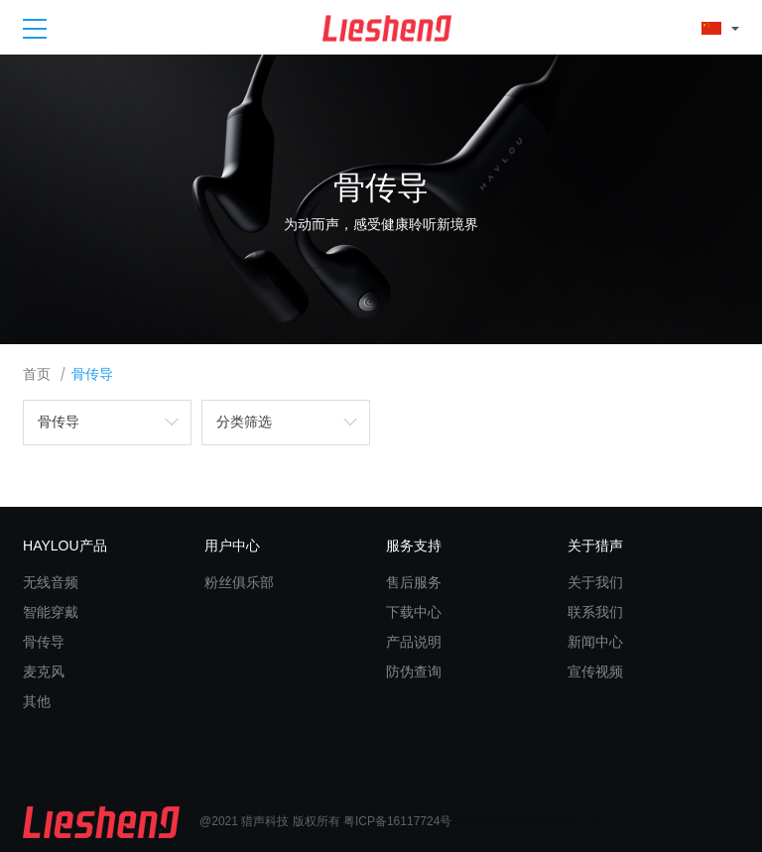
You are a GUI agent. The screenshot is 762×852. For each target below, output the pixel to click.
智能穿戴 (50, 612)
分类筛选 (244, 422)
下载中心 (414, 612)
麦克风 (43, 671)
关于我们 (595, 582)
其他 (37, 701)
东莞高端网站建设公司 (541, 821)
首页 (37, 374)
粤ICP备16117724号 (397, 821)
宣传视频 (595, 671)
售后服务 (414, 582)
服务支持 (414, 545)
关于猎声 (595, 545)
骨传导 (92, 374)
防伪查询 (414, 671)
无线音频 (50, 582)
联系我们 (595, 612)
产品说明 (414, 642)
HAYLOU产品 (65, 545)
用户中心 (232, 545)
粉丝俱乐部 (239, 582)
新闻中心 (595, 642)
